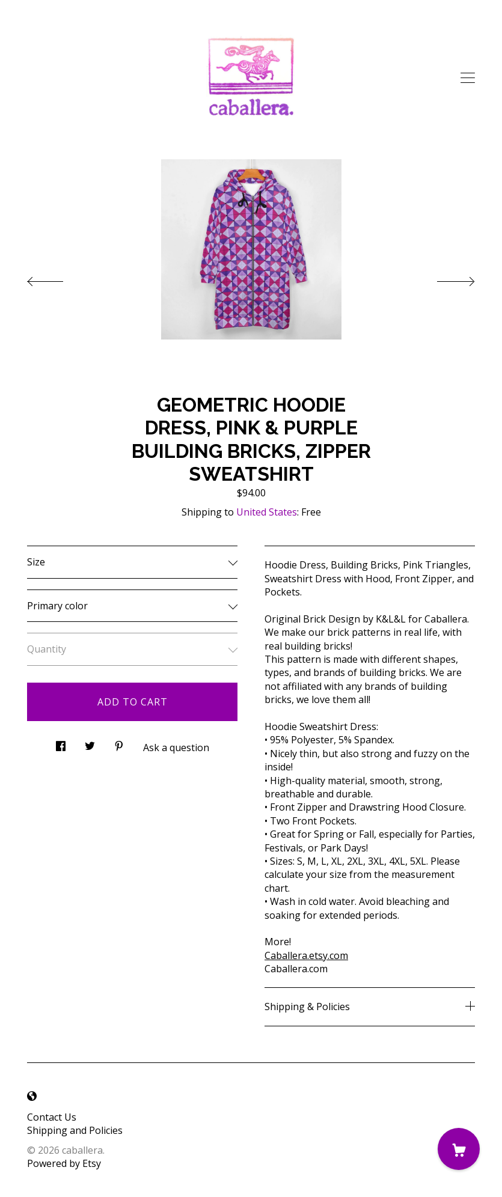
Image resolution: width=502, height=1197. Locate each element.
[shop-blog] (32, 1096)
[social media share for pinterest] (119, 743)
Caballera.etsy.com (306, 955)
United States (266, 512)
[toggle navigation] (468, 78)
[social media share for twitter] (90, 743)
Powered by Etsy (64, 1163)
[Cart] (459, 1149)
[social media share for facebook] (61, 743)
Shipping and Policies (75, 1130)
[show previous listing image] (57, 278)
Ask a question (176, 747)
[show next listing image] (445, 278)
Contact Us (51, 1117)
